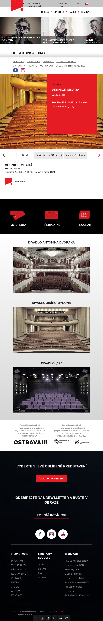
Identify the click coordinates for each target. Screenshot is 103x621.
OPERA (45, 12)
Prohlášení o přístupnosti (77, 595)
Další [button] (78, 4)
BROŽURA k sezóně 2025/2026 (70, 66)
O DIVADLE (17, 578)
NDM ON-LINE (18, 574)
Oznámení (70, 591)
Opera (41, 564)
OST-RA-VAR (46, 66)
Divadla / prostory (73, 574)
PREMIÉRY (48, 61)
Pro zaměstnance (73, 587)
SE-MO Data (57, 612)
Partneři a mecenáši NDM (77, 582)
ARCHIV (15, 591)
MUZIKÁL (86, 12)
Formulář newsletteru (51, 514)
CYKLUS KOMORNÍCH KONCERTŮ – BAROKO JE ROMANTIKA (60, 41)
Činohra (42, 569)
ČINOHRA (59, 12)
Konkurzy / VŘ (72, 569)
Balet (40, 573)
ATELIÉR (16, 587)
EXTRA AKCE (48, 37)
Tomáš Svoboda (7, 42)
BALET (72, 12)
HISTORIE (33, 66)
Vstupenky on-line (51, 478)
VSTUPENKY (18, 224)
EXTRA (15, 582)
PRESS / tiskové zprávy (76, 561)
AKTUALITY (19, 66)
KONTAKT (16, 595)
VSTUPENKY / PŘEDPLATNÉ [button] (34, 5)
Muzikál (42, 577)
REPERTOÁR (33, 61)
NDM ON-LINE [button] (63, 5)
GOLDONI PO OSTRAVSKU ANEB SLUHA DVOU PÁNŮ (20, 38)
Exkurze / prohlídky (74, 578)
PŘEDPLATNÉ (51, 224)
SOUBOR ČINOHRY (66, 61)
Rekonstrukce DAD (74, 565)
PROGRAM (18, 61)
